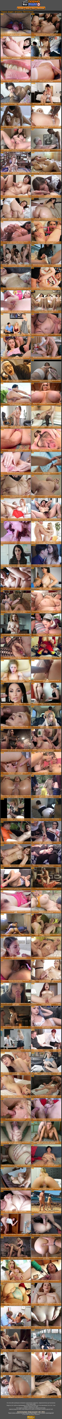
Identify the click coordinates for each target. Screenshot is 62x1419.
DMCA (43, 1411)
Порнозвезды (40, 8)
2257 (39, 1411)
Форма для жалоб (33, 1411)
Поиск (33, 8)
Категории (20, 8)
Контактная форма (22, 1411)
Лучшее (28, 8)
